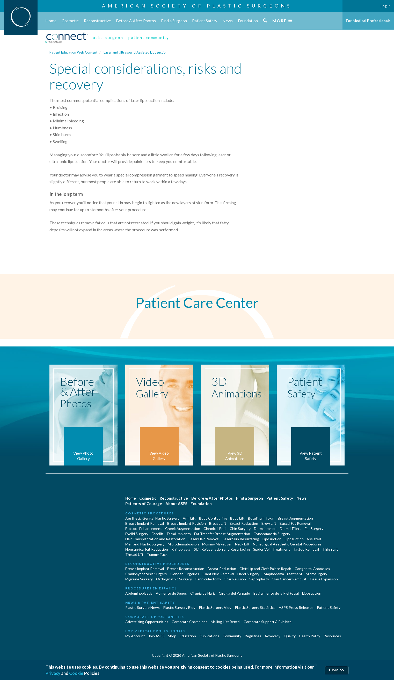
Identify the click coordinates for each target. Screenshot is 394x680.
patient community (148, 37)
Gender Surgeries (184, 574)
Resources (332, 636)
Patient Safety (204, 20)
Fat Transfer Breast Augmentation (222, 533)
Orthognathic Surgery (174, 579)
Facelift (158, 533)
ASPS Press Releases (296, 607)
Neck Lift (242, 544)
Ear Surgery (314, 528)
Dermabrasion (265, 528)
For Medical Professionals (368, 20)
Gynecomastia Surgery (271, 533)
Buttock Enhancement (143, 528)
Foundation (248, 20)
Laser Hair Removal (204, 539)
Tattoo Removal (306, 549)
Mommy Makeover (217, 544)
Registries (253, 636)
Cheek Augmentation (182, 528)
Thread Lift (134, 554)
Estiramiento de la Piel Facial (276, 593)
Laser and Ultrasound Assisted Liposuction (135, 52)
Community (232, 636)
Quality (290, 636)
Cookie (76, 673)
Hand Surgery (248, 574)
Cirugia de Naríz (202, 593)
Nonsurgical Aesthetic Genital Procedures (287, 544)
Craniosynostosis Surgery (146, 574)
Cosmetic (70, 20)
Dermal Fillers (290, 528)
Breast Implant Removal (144, 523)
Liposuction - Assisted (303, 539)
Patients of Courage (143, 503)
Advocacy (272, 636)
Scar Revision (235, 579)
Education (188, 636)
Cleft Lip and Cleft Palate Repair (265, 568)
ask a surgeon (108, 37)
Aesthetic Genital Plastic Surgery (152, 518)
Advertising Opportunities (146, 621)
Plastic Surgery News (142, 607)
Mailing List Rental (225, 621)
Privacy (53, 673)
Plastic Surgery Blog (179, 607)
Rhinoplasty (181, 549)
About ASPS (176, 503)
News (227, 20)
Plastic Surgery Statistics (255, 607)
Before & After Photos (136, 20)
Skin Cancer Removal (289, 579)
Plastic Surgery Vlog (215, 607)
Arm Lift (189, 518)
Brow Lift (268, 523)
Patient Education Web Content (73, 52)
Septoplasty (259, 579)
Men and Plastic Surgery (144, 544)
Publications (209, 636)
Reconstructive (97, 20)
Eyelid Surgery (136, 533)
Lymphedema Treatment (282, 574)
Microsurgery (316, 574)
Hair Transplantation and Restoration (155, 539)
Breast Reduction (244, 523)
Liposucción (311, 593)
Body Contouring (213, 518)
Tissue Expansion (323, 579)
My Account (135, 636)
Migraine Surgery (139, 579)
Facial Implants (179, 533)
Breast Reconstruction (185, 568)
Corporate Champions (189, 621)
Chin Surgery (240, 528)
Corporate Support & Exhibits (267, 621)
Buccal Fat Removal (295, 523)
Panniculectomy (208, 579)
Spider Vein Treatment (271, 549)
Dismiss (336, 670)
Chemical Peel (214, 528)
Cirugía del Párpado (234, 593)
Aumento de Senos (171, 593)
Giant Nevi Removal (218, 574)
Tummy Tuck (157, 554)
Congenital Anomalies (312, 568)
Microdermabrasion (183, 544)
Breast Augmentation (295, 518)
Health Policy (309, 636)
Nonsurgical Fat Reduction (146, 549)
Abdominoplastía (138, 593)
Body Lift (237, 518)
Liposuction (271, 539)
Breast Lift (217, 523)
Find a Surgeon (174, 20)
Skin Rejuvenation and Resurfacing (222, 549)
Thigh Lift (330, 549)
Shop (172, 636)
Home (50, 20)
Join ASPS (156, 636)
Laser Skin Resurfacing (241, 539)
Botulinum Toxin (261, 518)
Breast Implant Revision (186, 523)
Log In (386, 6)
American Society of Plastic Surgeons (197, 6)
